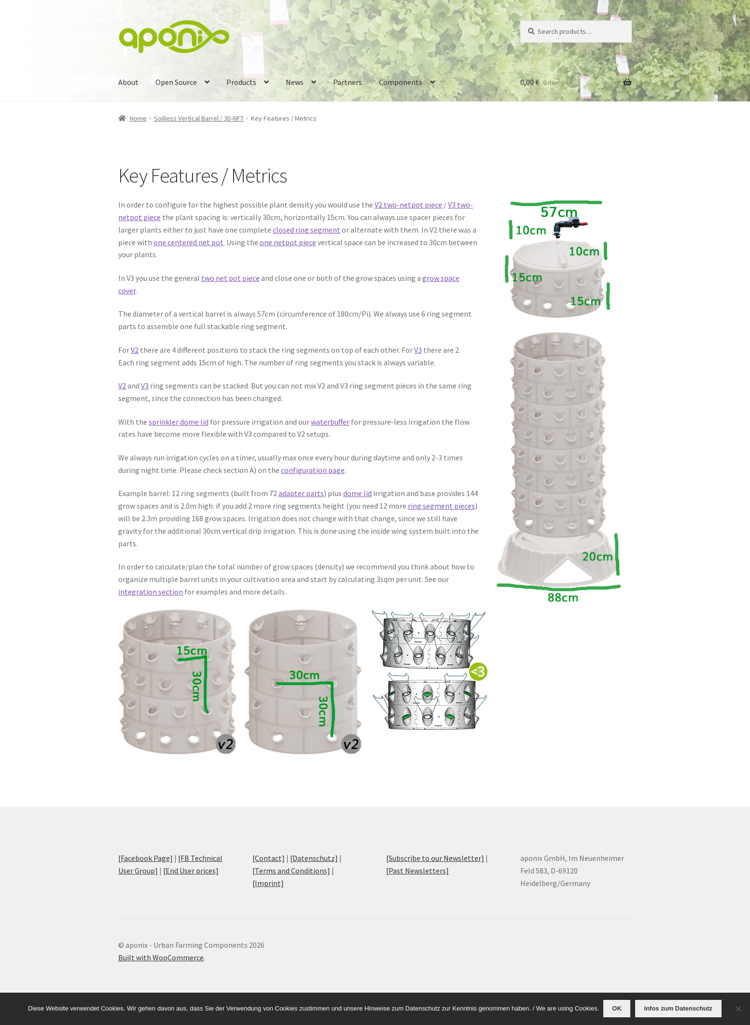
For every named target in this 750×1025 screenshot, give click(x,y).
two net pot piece (230, 278)
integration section (150, 591)
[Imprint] (268, 883)
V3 (418, 350)
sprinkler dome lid (178, 422)
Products (241, 82)
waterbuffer (330, 422)
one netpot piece (288, 242)
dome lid (357, 493)
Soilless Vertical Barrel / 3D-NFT (199, 118)
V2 (135, 350)
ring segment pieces (441, 506)
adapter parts (301, 493)
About (128, 82)
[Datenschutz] (314, 858)
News (295, 82)
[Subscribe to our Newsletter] (435, 858)
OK (618, 1008)
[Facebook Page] (145, 858)
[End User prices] (191, 870)
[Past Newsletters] (417, 870)
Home (138, 118)
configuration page (313, 470)
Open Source (176, 82)
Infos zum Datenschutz (679, 1008)
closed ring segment (306, 230)
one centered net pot (188, 242)
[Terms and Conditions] (291, 870)
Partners (347, 82)
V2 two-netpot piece (408, 204)
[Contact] (268, 858)
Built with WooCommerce (161, 957)
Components (400, 82)
